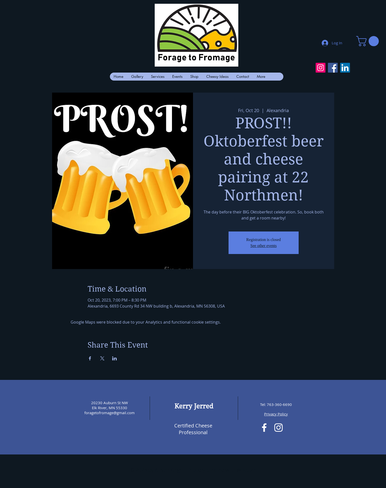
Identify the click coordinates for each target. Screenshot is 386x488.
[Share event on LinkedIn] (114, 358)
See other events (263, 245)
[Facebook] (333, 68)
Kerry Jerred (193, 406)
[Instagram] (320, 68)
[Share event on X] (102, 358)
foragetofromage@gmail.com (109, 412)
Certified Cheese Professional (193, 429)
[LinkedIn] (345, 68)
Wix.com (247, 469)
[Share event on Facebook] (90, 358)
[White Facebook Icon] (264, 427)
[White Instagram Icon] (278, 427)
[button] (368, 41)
